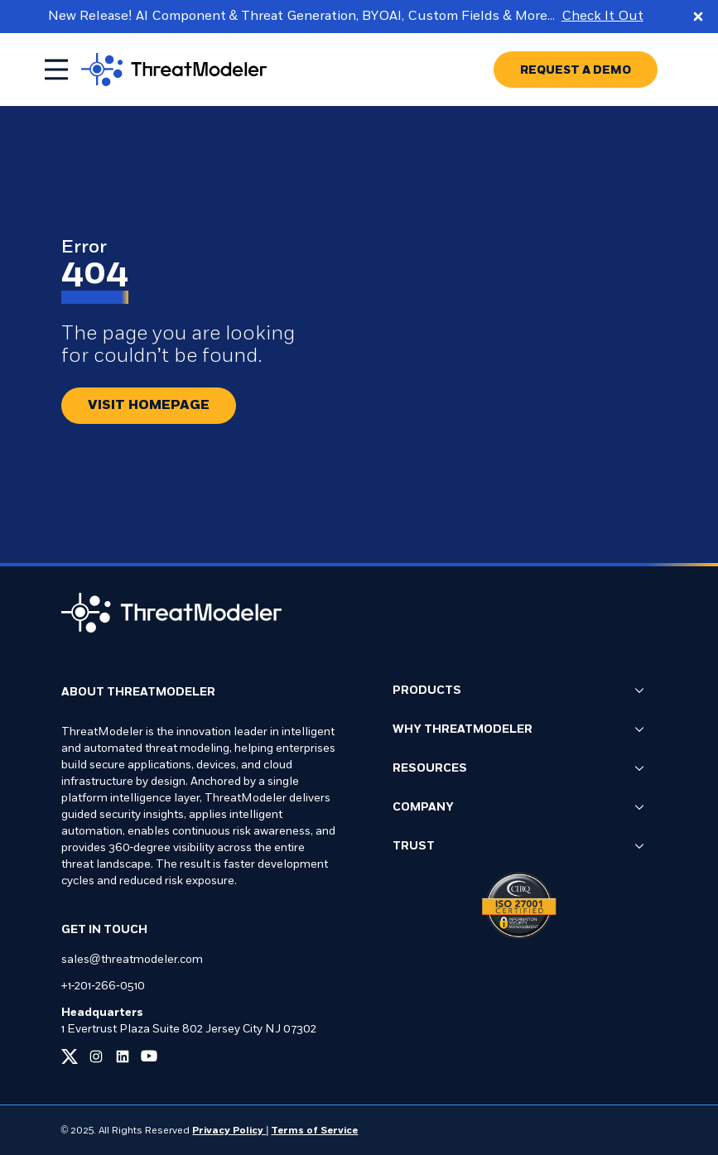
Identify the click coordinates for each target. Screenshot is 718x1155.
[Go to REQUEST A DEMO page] (576, 69)
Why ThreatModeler (518, 730)
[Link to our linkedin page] (122, 1056)
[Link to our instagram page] (96, 1056)
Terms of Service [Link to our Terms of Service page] (314, 1131)
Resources (518, 769)
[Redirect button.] (148, 405)
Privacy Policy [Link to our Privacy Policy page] (229, 1131)
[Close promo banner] (698, 16)
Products (518, 691)
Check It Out (602, 16)
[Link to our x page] (69, 1056)
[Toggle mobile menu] (56, 69)
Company (518, 808)
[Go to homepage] (174, 69)
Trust (518, 847)
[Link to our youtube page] (149, 1056)
